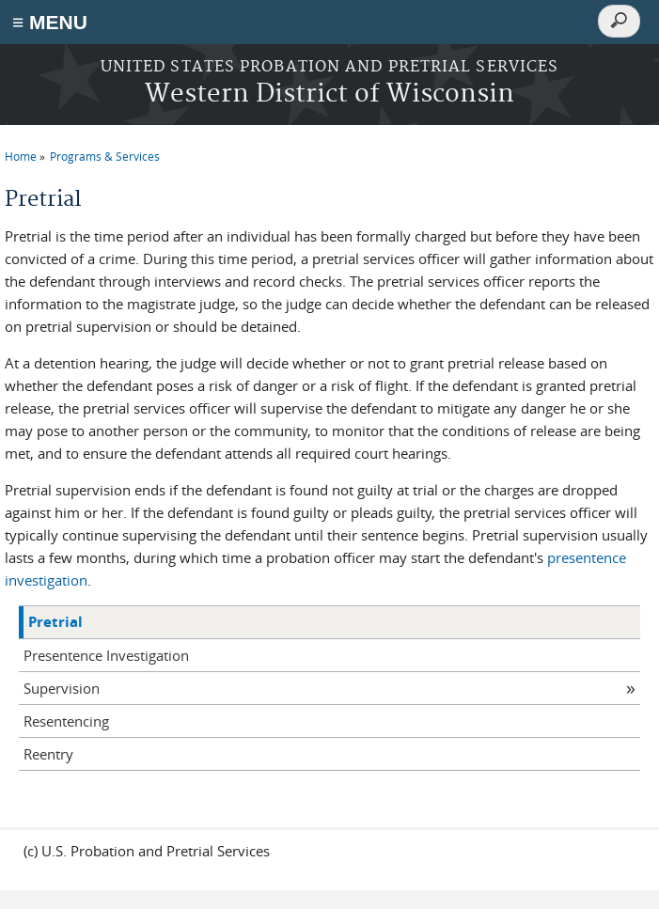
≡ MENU (49, 22)
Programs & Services (105, 156)
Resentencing (66, 721)
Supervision (62, 688)
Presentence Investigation (106, 655)
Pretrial (55, 622)
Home (21, 156)
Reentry (48, 753)
